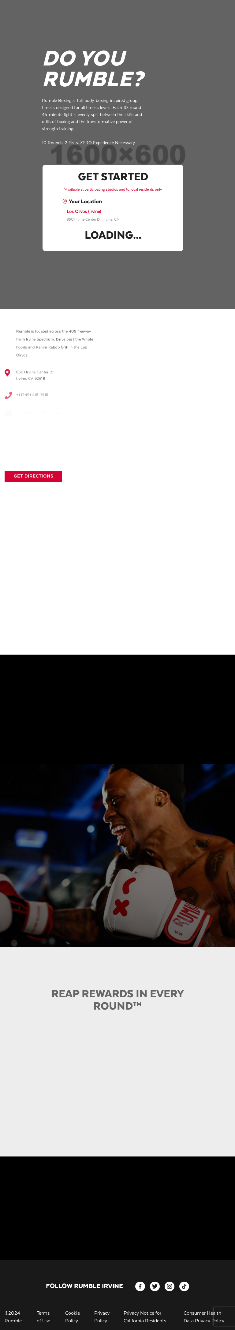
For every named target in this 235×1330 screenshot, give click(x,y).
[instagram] (169, 1286)
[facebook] (140, 1286)
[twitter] (155, 1286)
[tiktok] (184, 1286)
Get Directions (33, 481)
